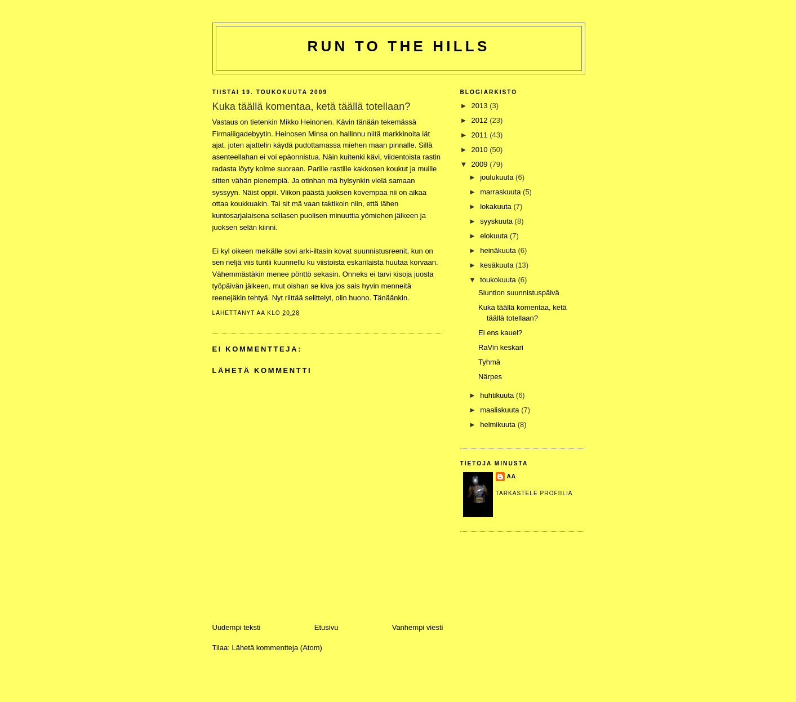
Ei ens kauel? (500, 332)
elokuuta (495, 236)
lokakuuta (496, 206)
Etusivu (326, 627)
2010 (481, 149)
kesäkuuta (497, 265)
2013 (481, 105)
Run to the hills (399, 46)
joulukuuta (497, 177)
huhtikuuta (498, 395)
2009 (481, 164)
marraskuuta (501, 192)
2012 (481, 120)
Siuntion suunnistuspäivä (518, 292)
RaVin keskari (500, 347)
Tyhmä (489, 362)
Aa (512, 476)
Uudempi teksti (236, 627)
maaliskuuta (500, 410)
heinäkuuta (499, 250)
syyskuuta (497, 221)
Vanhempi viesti (417, 627)
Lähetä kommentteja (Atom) (277, 647)
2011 (481, 135)
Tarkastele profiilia (534, 493)
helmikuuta (498, 424)
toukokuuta (499, 280)
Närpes (490, 376)
